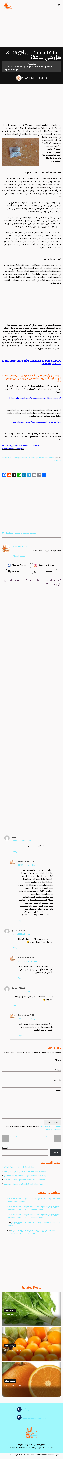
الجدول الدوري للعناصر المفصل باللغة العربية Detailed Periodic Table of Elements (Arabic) (33, 1208)
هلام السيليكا (12, 533)
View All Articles (21, 556)
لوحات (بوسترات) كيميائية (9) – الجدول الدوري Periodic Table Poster (34, 1200)
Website (57, 1080)
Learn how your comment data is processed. (50, 1127)
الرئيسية (20, 1444)
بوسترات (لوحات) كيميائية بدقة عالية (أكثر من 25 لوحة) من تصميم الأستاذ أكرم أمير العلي (31, 362)
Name (58, 1059)
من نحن (41, 1447)
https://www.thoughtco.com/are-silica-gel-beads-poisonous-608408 (31, 459)
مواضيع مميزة (11, 70)
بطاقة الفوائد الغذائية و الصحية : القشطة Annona (24, 1180)
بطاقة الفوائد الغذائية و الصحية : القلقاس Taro (23, 1184)
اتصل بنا (50, 1447)
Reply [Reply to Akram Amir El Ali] (20, 920)
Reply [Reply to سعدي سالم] (14, 948)
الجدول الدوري (40, 1444)
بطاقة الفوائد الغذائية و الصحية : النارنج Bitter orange (26, 1175)
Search (5, 1147)
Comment (56, 1090)
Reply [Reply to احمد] (14, 851)
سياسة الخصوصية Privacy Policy (23, 1447)
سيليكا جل (24, 533)
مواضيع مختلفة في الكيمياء (18, 67)
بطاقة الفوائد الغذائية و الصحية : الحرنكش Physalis (25, 1171)
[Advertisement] (31, 28)
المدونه (28, 1444)
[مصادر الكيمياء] (8, 5)
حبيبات (33, 533)
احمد (14, 837)
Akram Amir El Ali (14, 1199)
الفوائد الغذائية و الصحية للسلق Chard (19, 1167)
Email (58, 1069)
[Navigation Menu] (53, 5)
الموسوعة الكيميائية (42, 67)
